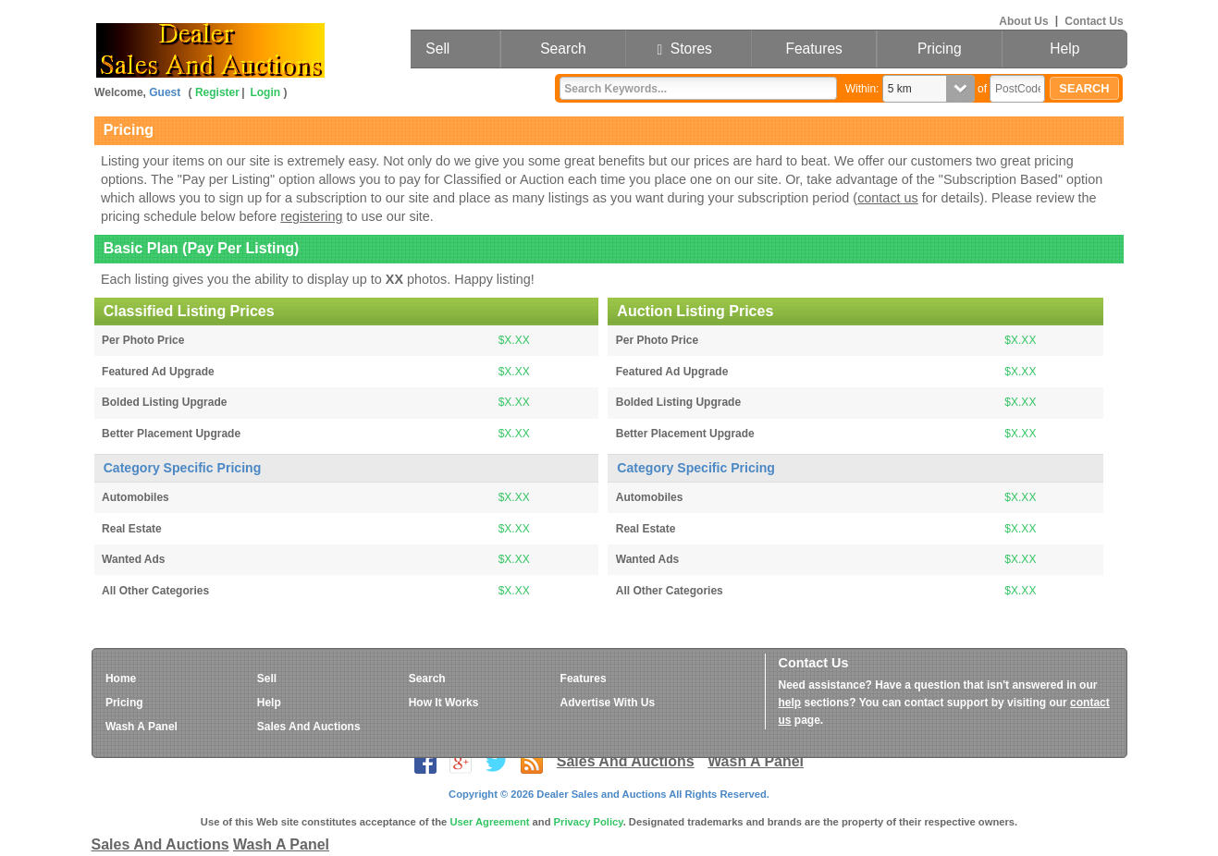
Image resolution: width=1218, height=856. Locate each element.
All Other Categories (155, 590)
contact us (887, 197)
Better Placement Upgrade (171, 433)
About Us (1023, 20)
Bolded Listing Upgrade (164, 402)
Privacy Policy (588, 821)
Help (1064, 48)
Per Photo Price (143, 340)
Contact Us (1093, 20)
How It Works (444, 702)
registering (311, 216)
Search (562, 48)
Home (120, 678)
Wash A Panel (141, 726)
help (790, 702)
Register (217, 92)
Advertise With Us (608, 702)
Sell (437, 48)
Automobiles (135, 497)
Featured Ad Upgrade (158, 371)
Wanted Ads (133, 559)
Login (265, 92)
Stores (688, 49)
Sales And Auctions (309, 726)
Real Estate (132, 528)
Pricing (939, 48)
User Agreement (489, 821)
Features (814, 48)
